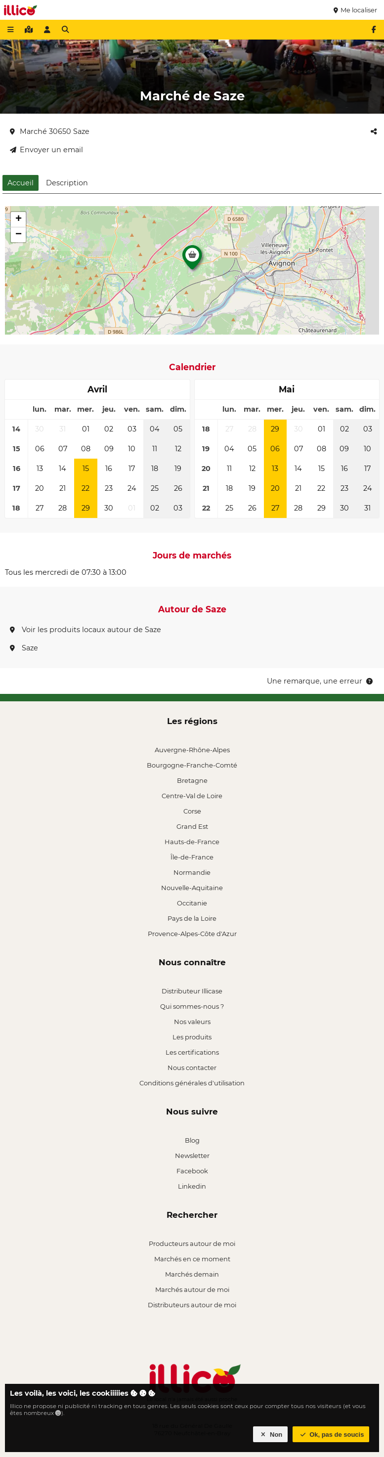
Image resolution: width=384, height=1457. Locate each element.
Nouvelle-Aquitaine (192, 888)
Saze (24, 647)
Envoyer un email (46, 149)
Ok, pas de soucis (331, 1434)
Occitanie (192, 903)
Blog (192, 1140)
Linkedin (192, 1186)
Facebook (192, 1171)
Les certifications (192, 1052)
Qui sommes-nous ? (192, 1006)
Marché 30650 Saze (49, 131)
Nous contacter (192, 1067)
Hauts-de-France (192, 842)
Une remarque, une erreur (320, 681)
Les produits (192, 1037)
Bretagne (192, 780)
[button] (192, 260)
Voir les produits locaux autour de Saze (85, 629)
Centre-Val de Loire (192, 796)
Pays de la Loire (192, 918)
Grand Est (192, 826)
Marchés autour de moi (192, 1289)
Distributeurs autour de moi (192, 1305)
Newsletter (192, 1155)
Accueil (20, 182)
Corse (192, 811)
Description (67, 182)
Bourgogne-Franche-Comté (192, 765)
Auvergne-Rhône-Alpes (192, 750)
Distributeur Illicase (192, 991)
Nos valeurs (192, 1022)
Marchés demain (192, 1274)
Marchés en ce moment (192, 1259)
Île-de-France (192, 857)
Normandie (192, 872)
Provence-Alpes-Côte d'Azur (192, 934)
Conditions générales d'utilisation (192, 1083)
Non (270, 1434)
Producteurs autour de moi (192, 1243)
